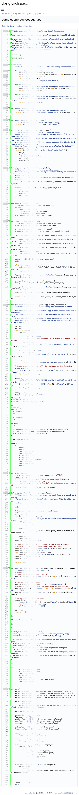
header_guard (21, 108)
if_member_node (21, 168)
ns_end (22, 94)
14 (5, 65)
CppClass (21, 65)
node (17, 204)
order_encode (25, 156)
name (25, 77)
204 (5, 493)
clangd (31, 14)
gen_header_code (22, 305)
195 (5, 473)
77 (5, 204)
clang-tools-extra (19, 14)
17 (5, 71)
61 (5, 168)
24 (5, 85)
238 (5, 568)
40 (5, 120)
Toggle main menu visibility (3, 8)
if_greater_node (22, 130)
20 (5, 77)
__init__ (22, 71)
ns (25, 75)
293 (5, 689)
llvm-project (6, 14)
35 (5, 108)
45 (5, 130)
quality (39, 14)
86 (5, 221)
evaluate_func (21, 493)
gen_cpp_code (21, 568)
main (17, 689)
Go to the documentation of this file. (17, 26)
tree (17, 221)
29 (5, 94)
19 (5, 75)
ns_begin (22, 85)
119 (5, 305)
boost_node (20, 120)
